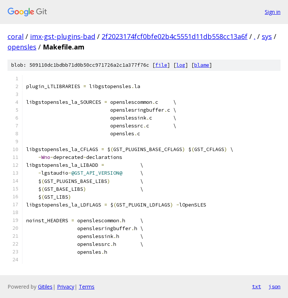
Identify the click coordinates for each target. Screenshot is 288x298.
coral (16, 36)
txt (256, 286)
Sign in (272, 11)
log (180, 65)
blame (201, 65)
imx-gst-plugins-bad (62, 36)
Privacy (65, 286)
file (161, 65)
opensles (22, 46)
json (274, 286)
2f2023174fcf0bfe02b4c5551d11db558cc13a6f (175, 36)
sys (267, 36)
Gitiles (45, 286)
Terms (86, 286)
